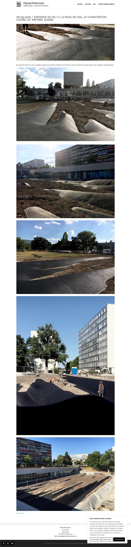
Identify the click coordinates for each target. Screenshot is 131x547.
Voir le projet (20, 513)
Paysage (88, 4)
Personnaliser (95, 539)
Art (94, 4)
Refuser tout (107, 539)
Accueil (80, 4)
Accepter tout (119, 539)
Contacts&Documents (106, 4)
